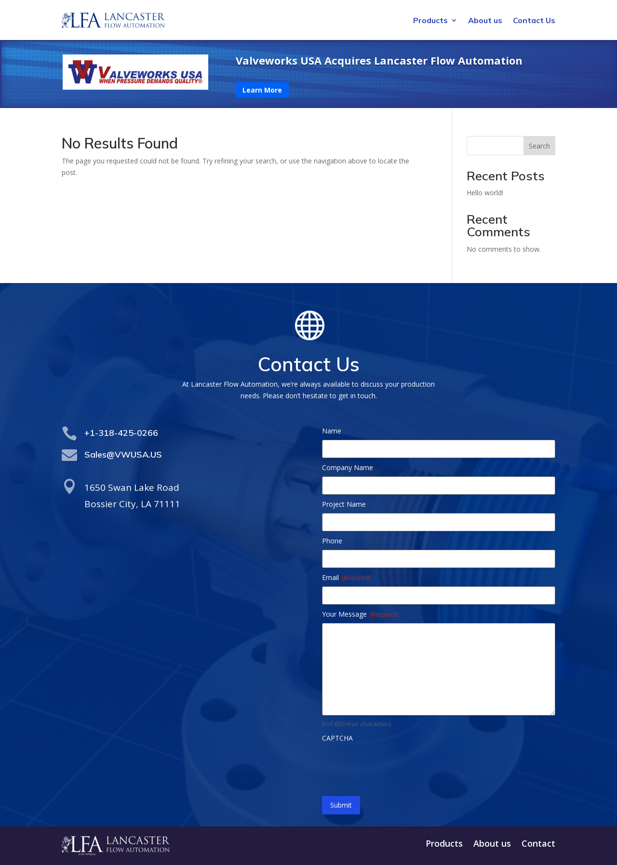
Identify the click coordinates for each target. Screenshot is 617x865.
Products (430, 21)
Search (539, 145)
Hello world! (485, 192)
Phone (332, 540)
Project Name (344, 504)
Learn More (262, 90)
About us (485, 21)
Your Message (360, 614)
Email (346, 577)
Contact (538, 844)
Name (331, 430)
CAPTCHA (337, 738)
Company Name (347, 467)
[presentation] (395, 765)
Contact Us (534, 21)
